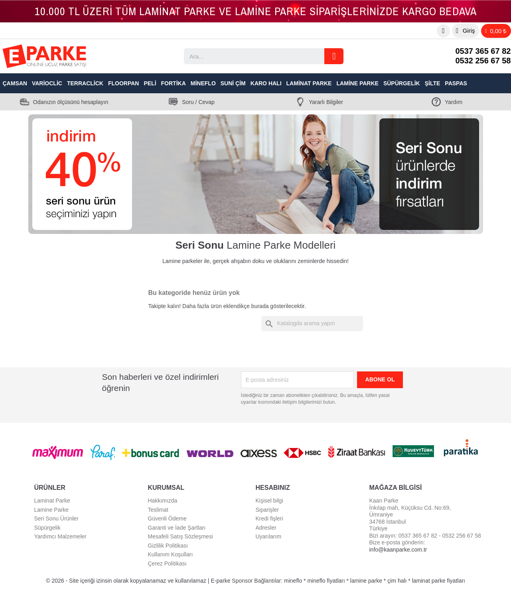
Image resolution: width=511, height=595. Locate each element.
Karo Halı (266, 83)
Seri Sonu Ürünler (56, 518)
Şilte (432, 83)
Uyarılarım (269, 536)
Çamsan (15, 83)
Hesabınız (273, 487)
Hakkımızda (163, 500)
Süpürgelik (401, 83)
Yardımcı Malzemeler (60, 536)
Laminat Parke (309, 83)
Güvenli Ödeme (167, 518)
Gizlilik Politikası (168, 545)
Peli (150, 83)
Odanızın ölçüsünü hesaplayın (70, 102)
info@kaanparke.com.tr (398, 549)
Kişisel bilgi (269, 500)
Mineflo (203, 83)
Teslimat (158, 510)
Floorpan (123, 83)
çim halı (396, 580)
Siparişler (267, 510)
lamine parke (366, 580)
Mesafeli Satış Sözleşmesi (180, 536)
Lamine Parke (357, 83)
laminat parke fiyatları (438, 580)
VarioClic (47, 83)
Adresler (266, 527)
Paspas (456, 83)
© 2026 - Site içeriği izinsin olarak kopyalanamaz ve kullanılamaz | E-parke (139, 580)
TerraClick (85, 83)
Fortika (173, 83)
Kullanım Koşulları (170, 554)
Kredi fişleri (269, 518)
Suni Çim (233, 83)
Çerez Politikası (167, 563)
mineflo (293, 580)
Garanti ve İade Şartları (177, 527)
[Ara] (312, 323)
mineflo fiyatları (326, 580)
